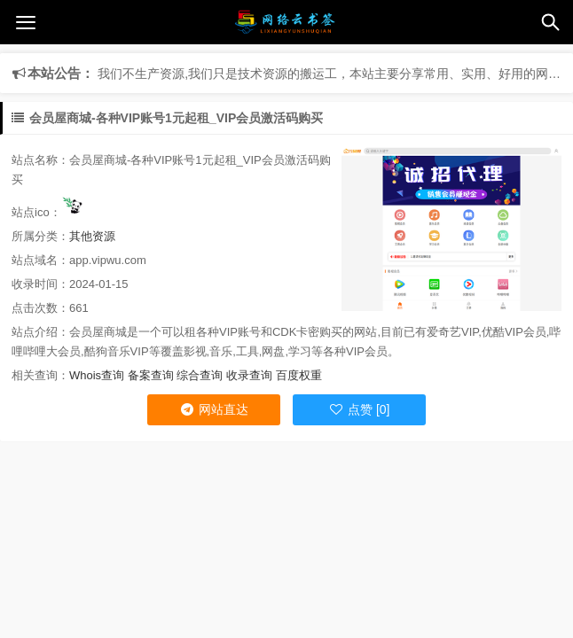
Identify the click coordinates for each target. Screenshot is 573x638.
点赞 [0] (358, 409)
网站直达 (213, 409)
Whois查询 (96, 375)
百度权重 (299, 375)
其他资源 (92, 236)
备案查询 (151, 375)
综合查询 (200, 375)
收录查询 (249, 375)
